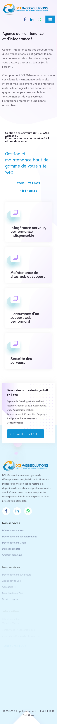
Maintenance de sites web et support (27, 274)
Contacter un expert (25, 434)
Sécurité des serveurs (21, 360)
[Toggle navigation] (50, 19)
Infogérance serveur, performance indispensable (28, 231)
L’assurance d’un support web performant (24, 317)
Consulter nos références (28, 186)
